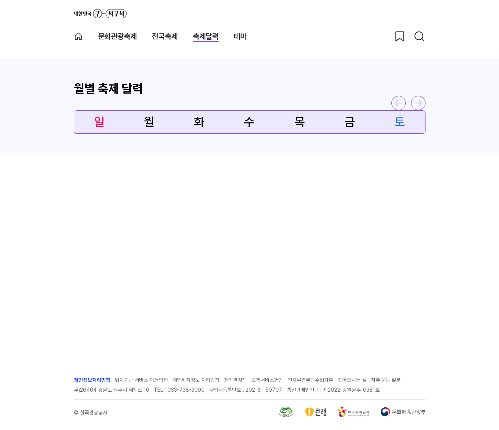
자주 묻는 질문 (385, 380)
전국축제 (165, 36)
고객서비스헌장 (267, 380)
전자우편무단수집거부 (310, 380)
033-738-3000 (186, 390)
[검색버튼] (419, 36)
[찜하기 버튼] (400, 36)
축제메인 (78, 36)
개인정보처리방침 (92, 380)
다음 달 (418, 103)
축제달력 (206, 36)
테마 (240, 36)
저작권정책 (235, 380)
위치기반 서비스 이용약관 (141, 380)
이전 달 (398, 103)
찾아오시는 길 (352, 380)
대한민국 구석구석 (100, 13)
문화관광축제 (117, 36)
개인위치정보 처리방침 (195, 380)
